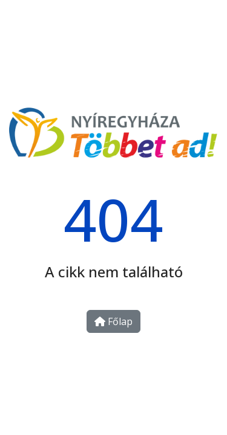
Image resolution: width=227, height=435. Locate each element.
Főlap (113, 321)
